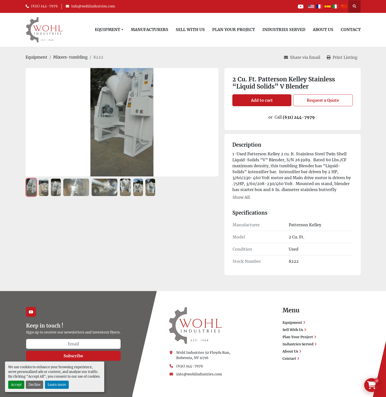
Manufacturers (149, 29)
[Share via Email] (302, 57)
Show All (241, 197)
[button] (109, 30)
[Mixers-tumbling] (70, 57)
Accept (16, 385)
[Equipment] (36, 57)
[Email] (73, 344)
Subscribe (73, 355)
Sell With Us (190, 29)
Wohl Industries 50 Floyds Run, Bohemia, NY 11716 (203, 355)
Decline (34, 385)
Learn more (57, 385)
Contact (351, 29)
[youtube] (300, 6)
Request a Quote (323, 100)
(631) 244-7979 (44, 6)
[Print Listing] (342, 57)
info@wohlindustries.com (93, 6)
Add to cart (262, 100)
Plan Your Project (233, 29)
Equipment (107, 29)
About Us (323, 29)
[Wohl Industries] (195, 325)
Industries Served (283, 29)
